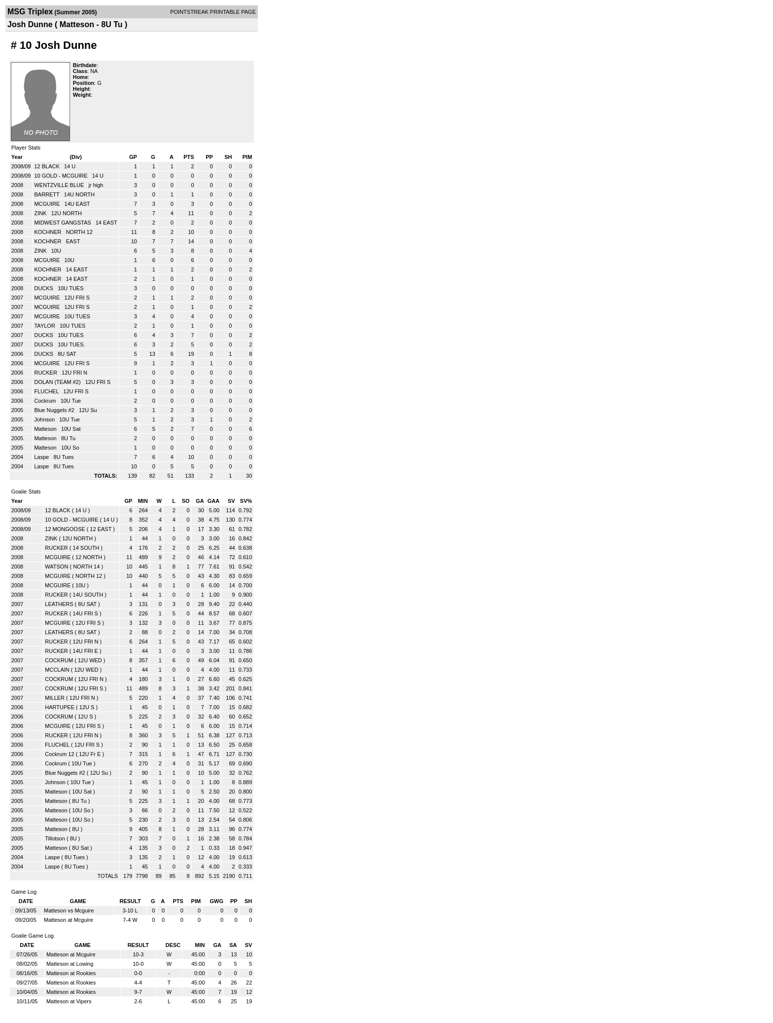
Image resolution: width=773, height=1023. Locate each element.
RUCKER (46, 373)
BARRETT (47, 194)
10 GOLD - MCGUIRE (61, 176)
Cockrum (45, 401)
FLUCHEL (47, 391)
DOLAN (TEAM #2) (58, 382)
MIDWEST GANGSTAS (63, 223)
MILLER (55, 698)
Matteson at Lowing (69, 964)
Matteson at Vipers (69, 1001)
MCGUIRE (47, 204)
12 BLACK (47, 166)
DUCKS (44, 288)
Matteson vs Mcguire (69, 910)
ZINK (41, 213)
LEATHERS (59, 604)
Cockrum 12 (59, 754)
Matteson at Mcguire (68, 920)
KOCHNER (48, 232)
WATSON (56, 566)
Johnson (45, 419)
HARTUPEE (59, 707)
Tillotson (55, 838)
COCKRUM (59, 660)
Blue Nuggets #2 (54, 410)
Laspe (42, 457)
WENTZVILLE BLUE (59, 185)
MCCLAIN (57, 670)
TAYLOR (45, 326)
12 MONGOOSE (65, 529)
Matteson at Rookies (71, 973)
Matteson (46, 429)
